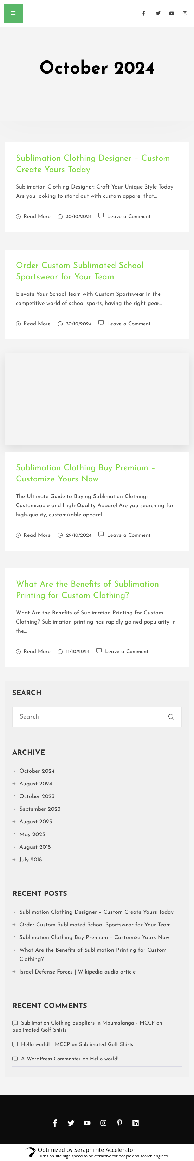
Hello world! (104, 1059)
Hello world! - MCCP (45, 1044)
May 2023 (32, 834)
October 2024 (37, 771)
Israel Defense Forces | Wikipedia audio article (77, 972)
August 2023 (35, 822)
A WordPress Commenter (51, 1059)
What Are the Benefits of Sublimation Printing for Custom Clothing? (93, 955)
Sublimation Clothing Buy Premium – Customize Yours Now (94, 937)
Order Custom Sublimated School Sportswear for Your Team (95, 925)
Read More (33, 216)
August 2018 (35, 847)
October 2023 (36, 796)
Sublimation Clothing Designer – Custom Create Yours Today (96, 912)
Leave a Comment (128, 215)
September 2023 (39, 809)
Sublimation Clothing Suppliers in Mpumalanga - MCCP (88, 1023)
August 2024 (35, 784)
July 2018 (30, 860)
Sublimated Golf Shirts (39, 1030)
